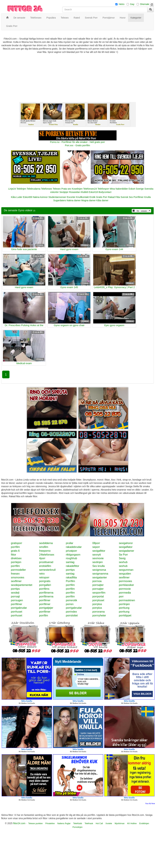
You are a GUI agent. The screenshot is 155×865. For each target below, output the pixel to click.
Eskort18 (93, 192)
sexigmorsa (99, 569)
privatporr (71, 550)
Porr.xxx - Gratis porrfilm (77, 145)
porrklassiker (126, 585)
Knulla (147, 197)
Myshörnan (120, 823)
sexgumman (126, 569)
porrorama (98, 611)
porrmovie (125, 588)
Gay (132, 4)
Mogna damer (88, 200)
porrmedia (125, 592)
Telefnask (89, 823)
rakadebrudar (74, 547)
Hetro (121, 4)
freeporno (45, 550)
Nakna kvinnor (40, 197)
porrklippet (125, 615)
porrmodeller (18, 569)
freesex (15, 573)
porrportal (98, 596)
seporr (96, 547)
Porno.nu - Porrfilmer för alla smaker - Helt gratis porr (77, 142)
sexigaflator (126, 547)
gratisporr (16, 543)
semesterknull (47, 569)
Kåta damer (102, 200)
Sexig (122, 558)
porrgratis (44, 581)
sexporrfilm (98, 592)
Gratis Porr (101, 197)
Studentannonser (57, 197)
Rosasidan (74, 192)
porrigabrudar (19, 607)
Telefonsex (46, 188)
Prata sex (66, 188)
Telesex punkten (35, 823)
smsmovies (17, 577)
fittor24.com (19, 823)
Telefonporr (103, 188)
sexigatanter (99, 577)
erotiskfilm (45, 566)
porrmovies (125, 581)
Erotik (92, 197)
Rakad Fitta (114, 197)
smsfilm (43, 547)
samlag (70, 562)
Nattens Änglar (63, 823)
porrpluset (98, 600)
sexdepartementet (21, 585)
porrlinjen (124, 604)
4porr (42, 558)
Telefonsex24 (90, 188)
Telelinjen (21, 188)
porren (69, 604)
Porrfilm (70, 581)
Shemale (144, 4)
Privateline (50, 823)
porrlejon (16, 562)
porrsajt (15, 596)
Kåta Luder (16, 197)
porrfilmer (44, 600)
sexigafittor (98, 550)
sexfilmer (124, 577)
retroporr (44, 577)
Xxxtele (108, 823)
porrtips (70, 569)
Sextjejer (63, 192)
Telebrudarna (33, 188)
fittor (13, 554)
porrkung (124, 607)
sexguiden (125, 573)
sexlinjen (97, 562)
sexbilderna (46, 543)
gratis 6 (15, 550)
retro (42, 573)
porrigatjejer (46, 607)
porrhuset (16, 611)
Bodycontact (105, 192)
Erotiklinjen (144, 823)
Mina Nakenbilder (119, 188)
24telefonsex (46, 554)
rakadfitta (71, 577)
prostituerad (46, 562)
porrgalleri (45, 585)
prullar (69, 543)
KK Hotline (132, 823)
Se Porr (123, 554)
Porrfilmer (139, 197)
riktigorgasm (73, 554)
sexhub (123, 562)
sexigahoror (126, 543)
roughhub (71, 558)
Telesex (57, 188)
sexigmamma (100, 573)
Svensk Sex (127, 197)
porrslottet (72, 615)
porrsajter (98, 585)
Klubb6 (84, 192)
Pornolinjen (77, 827)
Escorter (71, 197)
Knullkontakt (82, 197)
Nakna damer (74, 200)
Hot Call (99, 823)
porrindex (71, 611)
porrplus (97, 604)
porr (121, 596)
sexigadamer (126, 550)
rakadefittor (72, 566)
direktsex (16, 558)
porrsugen (17, 600)
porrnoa (97, 581)
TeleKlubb (77, 823)
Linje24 (12, 188)
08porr (96, 543)
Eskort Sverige (136, 188)
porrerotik (71, 600)
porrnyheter (99, 615)
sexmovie (98, 558)
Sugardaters (59, 200)
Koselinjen (77, 188)
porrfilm (15, 547)
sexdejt (15, 592)
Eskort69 (27, 197)
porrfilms (44, 588)
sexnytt (96, 554)
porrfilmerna (46, 592)
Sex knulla (98, 566)
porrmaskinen (127, 600)
